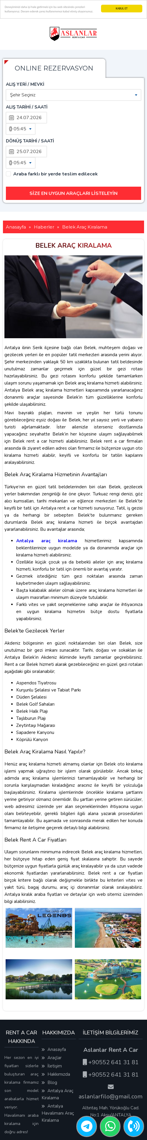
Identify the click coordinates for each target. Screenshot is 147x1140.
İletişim (52, 1032)
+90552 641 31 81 (110, 1028)
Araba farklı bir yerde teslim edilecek (55, 140)
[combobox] (73, 95)
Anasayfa (54, 1016)
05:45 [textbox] (20, 129)
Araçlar (52, 1024)
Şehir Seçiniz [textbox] (22, 95)
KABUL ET (122, 8)
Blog (49, 1049)
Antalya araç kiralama (46, 507)
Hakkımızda (56, 1040)
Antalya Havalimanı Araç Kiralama (58, 1079)
